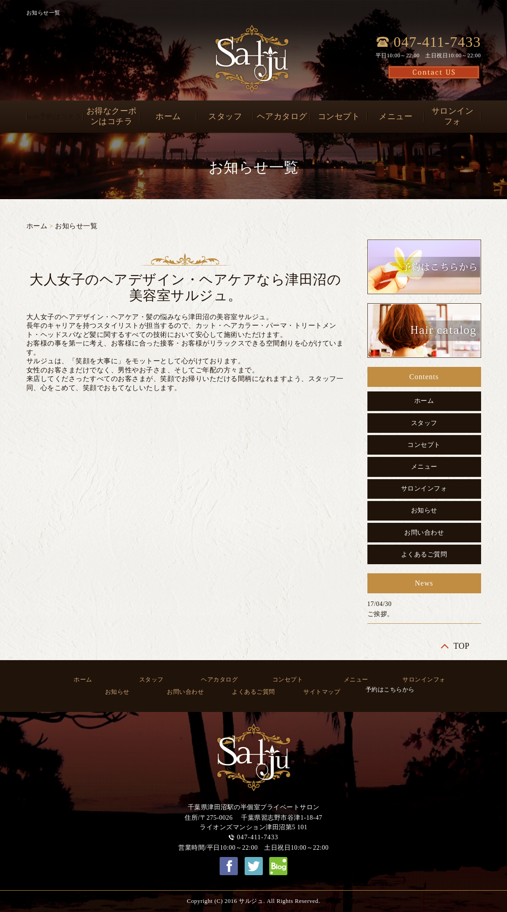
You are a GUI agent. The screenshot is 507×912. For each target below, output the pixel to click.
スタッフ (225, 116)
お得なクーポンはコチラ (111, 116)
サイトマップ (321, 691)
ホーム (168, 116)
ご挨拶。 (380, 614)
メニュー (395, 116)
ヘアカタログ (282, 116)
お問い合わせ (424, 532)
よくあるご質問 (424, 554)
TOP (461, 646)
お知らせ (424, 510)
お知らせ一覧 (76, 226)
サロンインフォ (453, 116)
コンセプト (339, 116)
